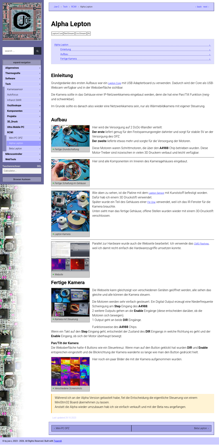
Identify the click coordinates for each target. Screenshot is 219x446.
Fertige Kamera (70, 59)
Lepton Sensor (158, 194)
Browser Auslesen (21, 182)
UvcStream (81, 33)
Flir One (152, 203)
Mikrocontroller (16, 156)
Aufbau (65, 54)
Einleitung (66, 49)
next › (206, 6)
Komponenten (17, 112)
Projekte (14, 117)
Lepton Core (116, 84)
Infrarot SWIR (17, 101)
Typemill (58, 442)
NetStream (69, 33)
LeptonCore (57, 33)
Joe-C (56, 6)
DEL (39, 168)
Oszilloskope (17, 106)
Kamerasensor (17, 89)
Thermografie (15, 73)
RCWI (73, 6)
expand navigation (22, 62)
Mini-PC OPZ (18, 139)
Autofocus (15, 95)
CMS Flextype (203, 245)
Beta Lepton (17, 150)
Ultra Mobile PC (18, 128)
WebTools (13, 161)
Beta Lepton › (201, 429)
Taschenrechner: (11, 168)
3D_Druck (15, 123)
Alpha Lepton (63, 44)
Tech (65, 6)
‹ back (198, 6)
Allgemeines (14, 67)
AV (89, 33)
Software (13, 78)
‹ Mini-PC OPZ (61, 429)
